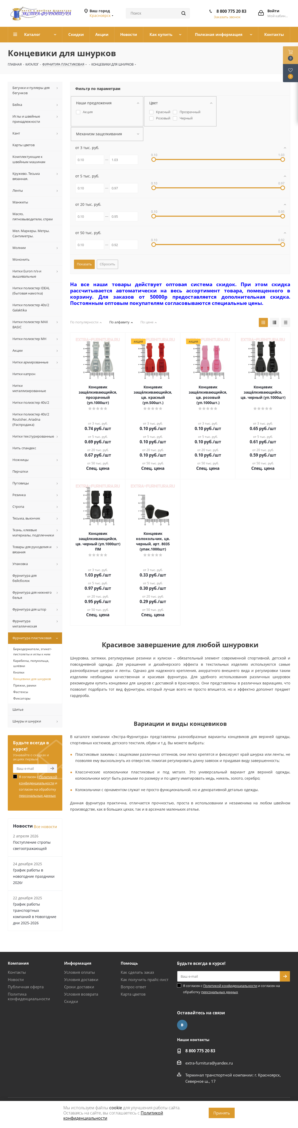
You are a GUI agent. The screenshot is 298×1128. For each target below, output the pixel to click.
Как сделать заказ (137, 972)
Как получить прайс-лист (144, 979)
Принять (221, 1113)
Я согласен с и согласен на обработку (38, 786)
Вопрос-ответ (133, 986)
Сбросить (107, 264)
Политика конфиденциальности (29, 996)
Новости (16, 979)
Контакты (17, 972)
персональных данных (37, 795)
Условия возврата (81, 994)
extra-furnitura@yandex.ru (209, 1063)
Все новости (45, 826)
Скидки (71, 1001)
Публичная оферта (26, 986)
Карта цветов (133, 994)
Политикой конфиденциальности (230, 985)
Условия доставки (81, 979)
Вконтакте (182, 1025)
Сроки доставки (79, 986)
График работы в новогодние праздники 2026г (34, 876)
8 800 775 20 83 (231, 11)
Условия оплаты (79, 972)
